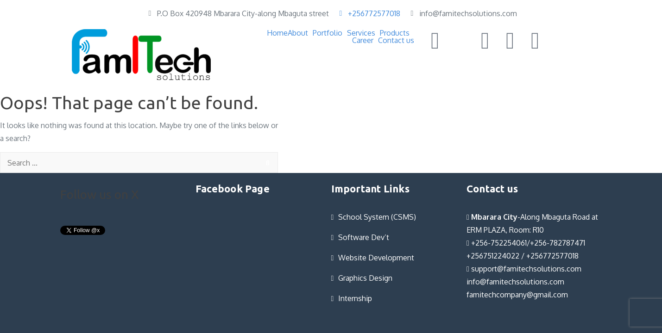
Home (277, 33)
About (298, 33)
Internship (355, 298)
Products (395, 33)
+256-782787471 (557, 242)
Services (361, 33)
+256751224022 (493, 255)
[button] (300, 33)
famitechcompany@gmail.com (517, 294)
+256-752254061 (497, 242)
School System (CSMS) (377, 217)
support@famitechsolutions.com (524, 268)
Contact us (396, 40)
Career (362, 40)
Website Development (376, 257)
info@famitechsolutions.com (515, 281)
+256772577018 (552, 255)
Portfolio (327, 33)
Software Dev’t (363, 237)
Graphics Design (365, 278)
